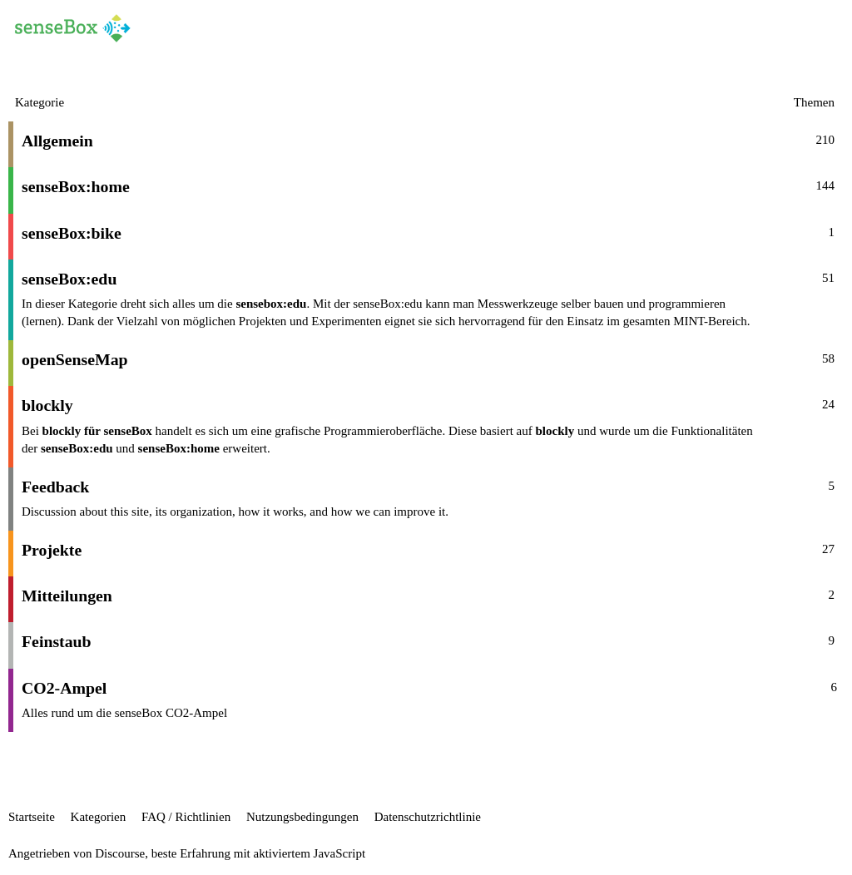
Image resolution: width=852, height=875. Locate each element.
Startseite (31, 816)
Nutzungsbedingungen (302, 816)
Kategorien (98, 816)
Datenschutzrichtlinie (427, 816)
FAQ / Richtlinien (185, 816)
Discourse (120, 853)
